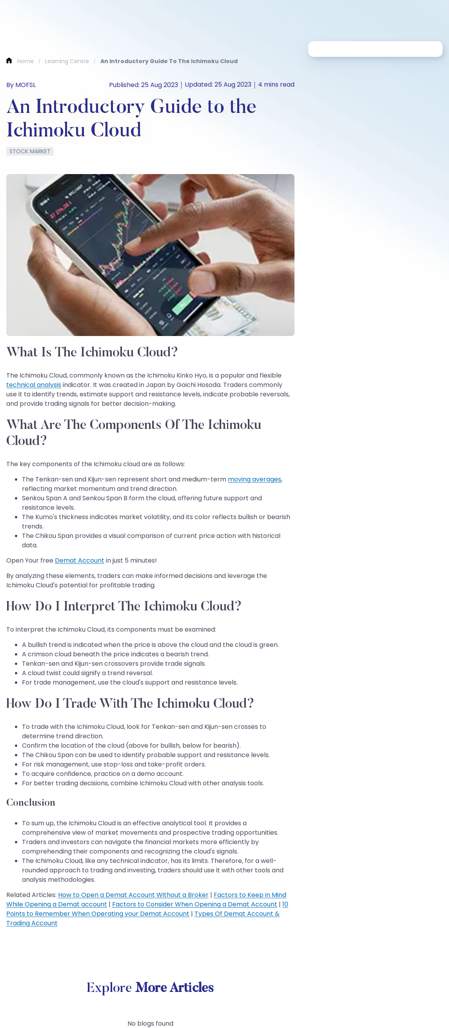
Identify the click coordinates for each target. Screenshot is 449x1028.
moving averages (254, 479)
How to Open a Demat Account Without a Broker (133, 894)
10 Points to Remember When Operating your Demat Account (147, 909)
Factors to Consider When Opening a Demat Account (194, 904)
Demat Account (79, 560)
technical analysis (33, 384)
